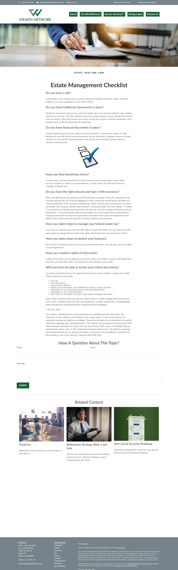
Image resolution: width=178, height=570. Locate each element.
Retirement (58, 545)
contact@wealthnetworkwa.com (50, 2)
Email (92, 347)
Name (19, 347)
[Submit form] (23, 385)
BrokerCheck (121, 547)
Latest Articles (59, 561)
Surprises (25, 444)
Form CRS (85, 544)
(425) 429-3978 (25, 2)
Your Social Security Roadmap (133, 443)
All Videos (58, 563)
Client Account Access (121, 2)
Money (56, 556)
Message (21, 363)
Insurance (58, 550)
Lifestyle (57, 558)
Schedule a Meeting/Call (147, 2)
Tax (55, 553)
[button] (73, 14)
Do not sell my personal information (126, 565)
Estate (56, 548)
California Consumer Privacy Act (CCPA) (140, 563)
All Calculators (59, 566)
